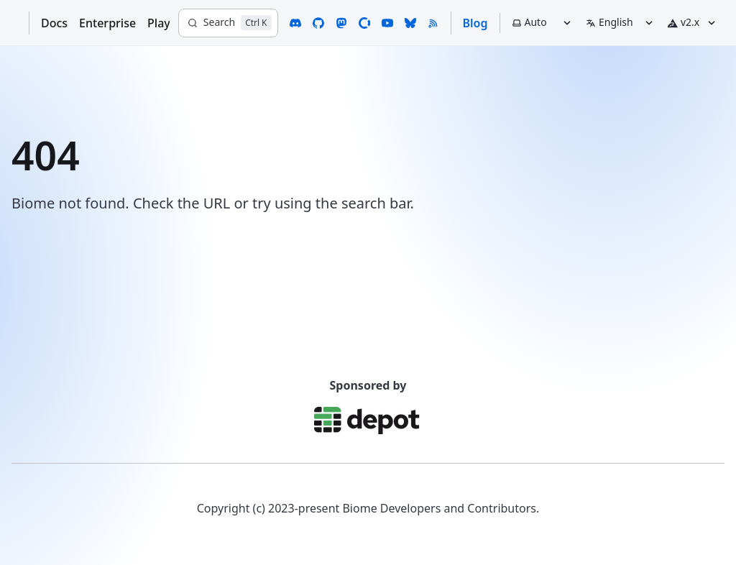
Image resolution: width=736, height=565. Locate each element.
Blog (475, 23)
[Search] (228, 23)
